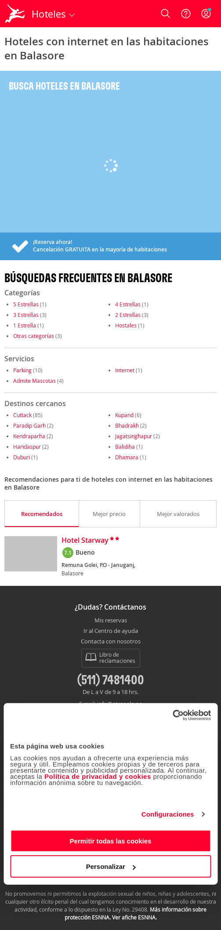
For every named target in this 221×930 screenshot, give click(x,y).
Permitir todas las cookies (111, 840)
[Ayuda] (186, 13)
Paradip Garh (29, 425)
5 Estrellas (26, 304)
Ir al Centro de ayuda (110, 631)
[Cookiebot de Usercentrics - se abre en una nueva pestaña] (172, 715)
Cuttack (22, 414)
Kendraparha (29, 436)
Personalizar (111, 866)
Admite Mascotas (34, 380)
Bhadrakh (127, 425)
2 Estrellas (128, 314)
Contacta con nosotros (111, 641)
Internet (124, 370)
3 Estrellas (26, 314)
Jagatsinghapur (133, 436)
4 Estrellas (128, 304)
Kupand (124, 414)
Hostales (126, 325)
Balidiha (125, 446)
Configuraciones (167, 814)
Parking (22, 370)
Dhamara (126, 457)
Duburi (21, 457)
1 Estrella (24, 325)
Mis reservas (110, 620)
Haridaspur (27, 446)
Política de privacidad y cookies (97, 776)
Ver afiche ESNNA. (134, 917)
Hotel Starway (85, 540)
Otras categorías (33, 335)
